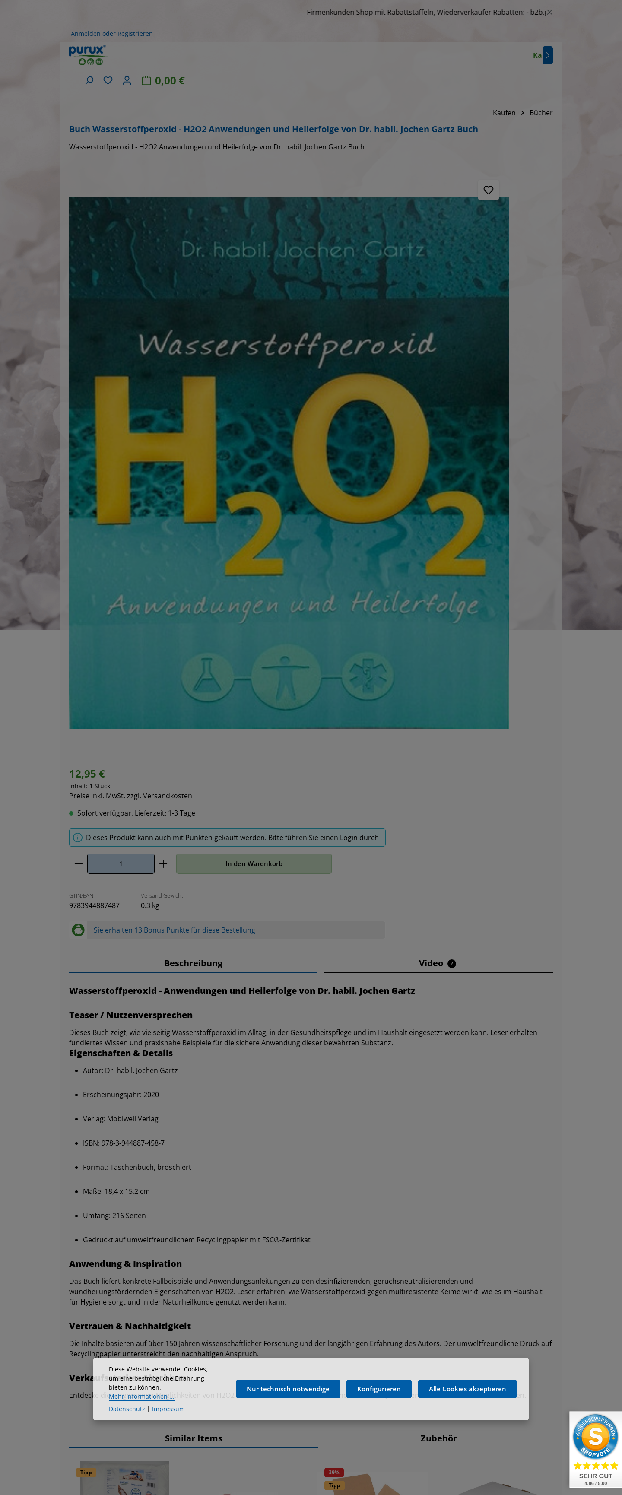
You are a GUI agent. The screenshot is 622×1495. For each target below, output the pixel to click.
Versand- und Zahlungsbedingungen (436, 1274)
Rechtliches (436, 1229)
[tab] (193, 371)
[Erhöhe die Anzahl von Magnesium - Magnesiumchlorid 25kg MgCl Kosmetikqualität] (140, 1152)
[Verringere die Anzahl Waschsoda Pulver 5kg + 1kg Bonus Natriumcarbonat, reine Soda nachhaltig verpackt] (333, 1152)
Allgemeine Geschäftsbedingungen (436, 1304)
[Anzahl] (288, 252)
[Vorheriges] (76, 1031)
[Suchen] (453, 59)
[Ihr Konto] (491, 59)
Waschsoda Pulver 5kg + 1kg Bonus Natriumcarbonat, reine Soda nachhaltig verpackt (372, 1040)
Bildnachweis (436, 1357)
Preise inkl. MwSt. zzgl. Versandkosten (297, 183)
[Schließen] (549, 10)
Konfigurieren (379, 1411)
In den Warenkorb (420, 252)
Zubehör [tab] (439, 845)
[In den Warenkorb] (163, 1152)
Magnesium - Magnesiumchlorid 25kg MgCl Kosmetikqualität (117, 1036)
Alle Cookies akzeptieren (467, 1411)
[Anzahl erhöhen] (330, 252)
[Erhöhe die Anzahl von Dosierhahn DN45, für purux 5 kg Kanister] (265, 1152)
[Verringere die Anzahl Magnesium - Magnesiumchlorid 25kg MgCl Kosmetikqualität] (85, 1152)
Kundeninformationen (436, 1373)
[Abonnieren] (321, 1292)
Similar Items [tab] (193, 845)
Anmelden (86, 33)
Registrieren (135, 33)
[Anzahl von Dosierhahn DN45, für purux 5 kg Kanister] (237, 1152)
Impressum (436, 1252)
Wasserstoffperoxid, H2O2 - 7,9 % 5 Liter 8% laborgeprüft (494, 1036)
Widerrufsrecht (436, 1326)
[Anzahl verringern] (245, 252)
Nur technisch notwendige (288, 1411)
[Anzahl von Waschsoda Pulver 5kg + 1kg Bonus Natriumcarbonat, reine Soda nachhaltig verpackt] (361, 1152)
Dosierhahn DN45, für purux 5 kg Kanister (237, 1032)
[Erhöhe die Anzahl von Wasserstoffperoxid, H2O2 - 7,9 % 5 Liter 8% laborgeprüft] (513, 1152)
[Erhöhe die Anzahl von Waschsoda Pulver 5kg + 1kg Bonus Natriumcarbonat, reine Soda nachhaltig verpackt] (389, 1152)
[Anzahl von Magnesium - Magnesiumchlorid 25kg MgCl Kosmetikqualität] (113, 1152)
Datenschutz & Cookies (436, 1342)
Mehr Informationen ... (142, 1418)
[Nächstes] (426, 60)
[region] (311, 12)
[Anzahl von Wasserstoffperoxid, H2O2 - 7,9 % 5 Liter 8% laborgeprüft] (485, 1152)
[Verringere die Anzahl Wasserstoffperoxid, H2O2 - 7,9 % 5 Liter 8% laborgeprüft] (457, 1152)
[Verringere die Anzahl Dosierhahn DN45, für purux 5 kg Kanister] (209, 1152)
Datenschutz (127, 1431)
